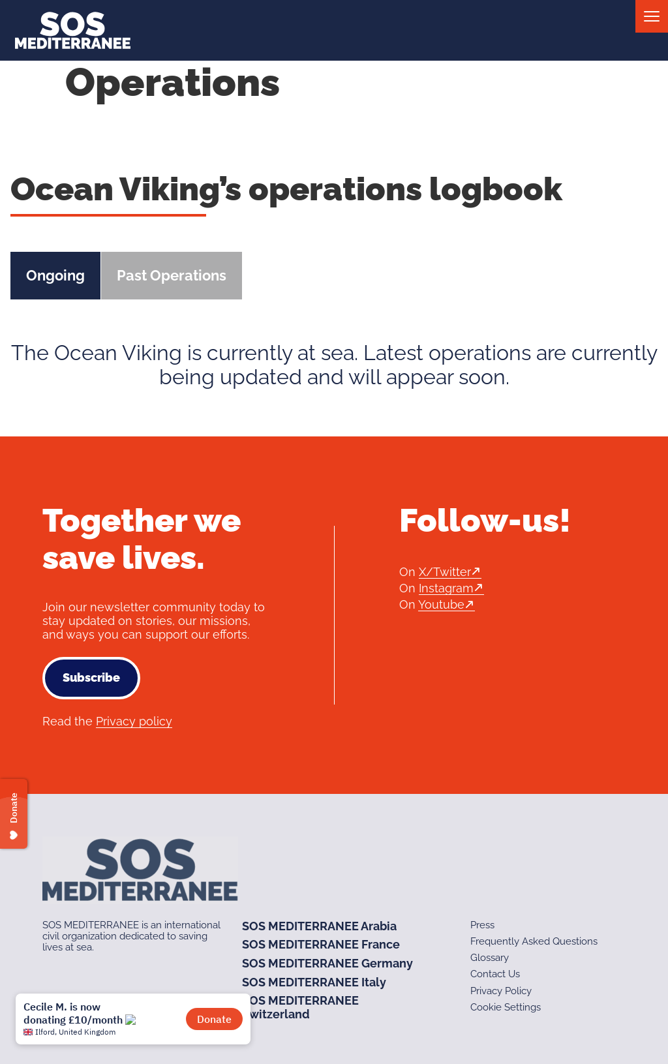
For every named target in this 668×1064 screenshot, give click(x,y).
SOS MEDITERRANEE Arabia (319, 926)
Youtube (441, 604)
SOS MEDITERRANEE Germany (327, 963)
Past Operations (171, 275)
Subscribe (91, 677)
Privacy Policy (501, 991)
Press (482, 925)
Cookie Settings (505, 1007)
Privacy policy (134, 721)
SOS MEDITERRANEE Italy (314, 982)
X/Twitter (445, 572)
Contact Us (495, 974)
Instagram (446, 588)
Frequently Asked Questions (534, 941)
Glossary (489, 958)
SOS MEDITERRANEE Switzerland (300, 1007)
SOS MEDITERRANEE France (321, 944)
